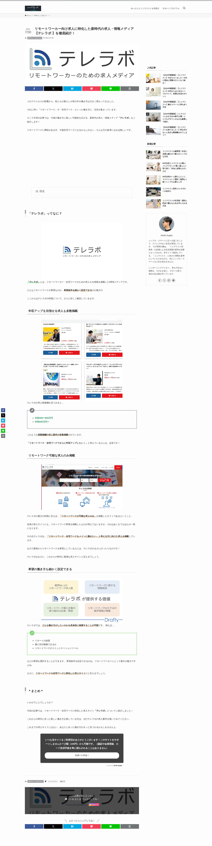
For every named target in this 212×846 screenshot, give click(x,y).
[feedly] (182, 2)
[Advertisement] (82, 159)
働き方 (62, 781)
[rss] (185, 2)
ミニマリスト (53, 781)
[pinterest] (178, 2)
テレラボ (124, 118)
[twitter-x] (171, 2)
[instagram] (175, 2)
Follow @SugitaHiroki (76, 805)
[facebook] (168, 2)
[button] (34, 88)
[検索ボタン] (184, 8)
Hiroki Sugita (118, 765)
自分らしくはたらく (34, 38)
